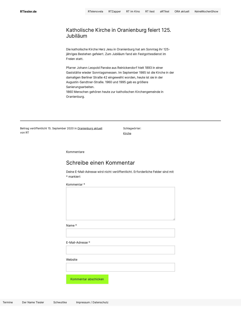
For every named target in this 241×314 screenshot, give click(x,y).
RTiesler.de (28, 11)
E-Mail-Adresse (78, 242)
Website (71, 259)
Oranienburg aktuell (89, 128)
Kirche (127, 133)
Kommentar (75, 184)
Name (71, 225)
